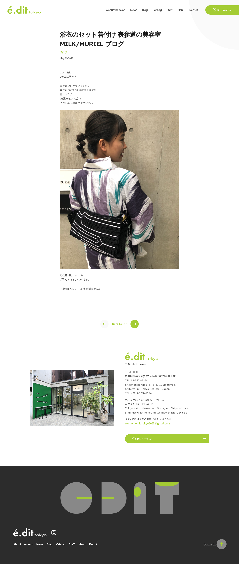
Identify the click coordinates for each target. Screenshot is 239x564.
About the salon (115, 10)
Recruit (193, 10)
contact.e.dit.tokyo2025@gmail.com (147, 423)
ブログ (63, 52)
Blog (145, 10)
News (133, 10)
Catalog (157, 10)
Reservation (142, 439)
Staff (169, 10)
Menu (180, 10)
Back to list (119, 324)
